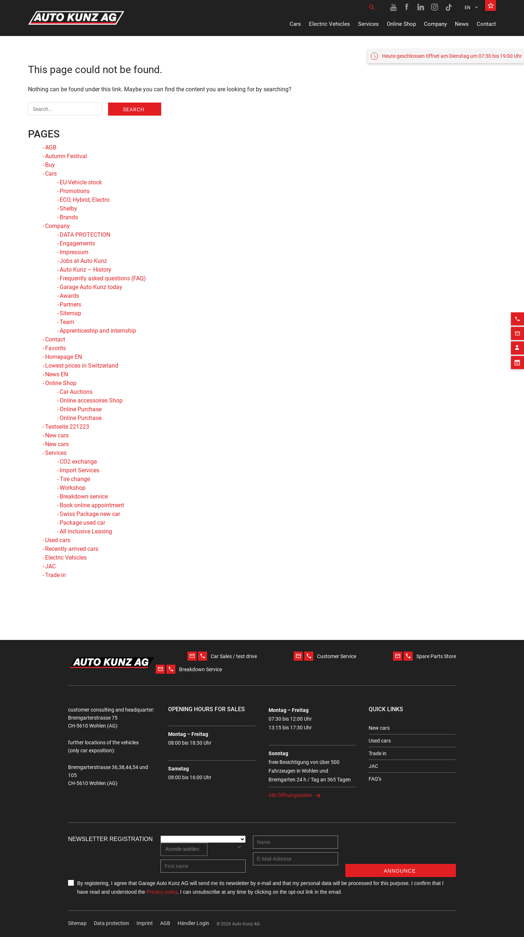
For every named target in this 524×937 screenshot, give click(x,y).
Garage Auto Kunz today (91, 287)
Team (67, 322)
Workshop (73, 487)
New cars (57, 435)
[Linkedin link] (421, 7)
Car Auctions (76, 391)
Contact (486, 24)
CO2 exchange (78, 461)
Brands (69, 217)
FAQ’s (375, 779)
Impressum (74, 252)
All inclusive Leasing (86, 531)
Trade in (55, 575)
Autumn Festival (66, 156)
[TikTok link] (448, 7)
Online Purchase (81, 409)
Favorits (55, 348)
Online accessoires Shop (91, 400)
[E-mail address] (295, 858)
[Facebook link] (407, 7)
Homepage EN (63, 356)
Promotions (75, 191)
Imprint (144, 923)
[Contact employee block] (517, 337)
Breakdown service (84, 496)
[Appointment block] (517, 352)
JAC (50, 566)
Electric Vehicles (329, 24)
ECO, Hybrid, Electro (85, 199)
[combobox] (183, 849)
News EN (56, 374)
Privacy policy (162, 892)
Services (368, 24)
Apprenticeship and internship (98, 330)
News (462, 24)
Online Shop (401, 24)
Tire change (75, 479)
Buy (50, 164)
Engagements (77, 243)
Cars (295, 24)
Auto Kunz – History (85, 269)
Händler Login (193, 923)
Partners (70, 304)
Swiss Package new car (90, 513)
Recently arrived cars (71, 548)
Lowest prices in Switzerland (81, 365)
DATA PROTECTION (85, 234)
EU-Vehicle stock (81, 182)
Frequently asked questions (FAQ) (103, 278)
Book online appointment (92, 505)
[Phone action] (517, 308)
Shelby (68, 208)
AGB (50, 147)
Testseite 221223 (67, 426)
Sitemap (70, 313)
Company (435, 24)
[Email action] (517, 323)
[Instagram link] (434, 7)
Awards (69, 295)
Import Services (79, 470)
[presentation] (400, 850)
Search (133, 109)
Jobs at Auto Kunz (83, 260)
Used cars (57, 540)
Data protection (111, 923)
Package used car (82, 522)
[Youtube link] (393, 7)
